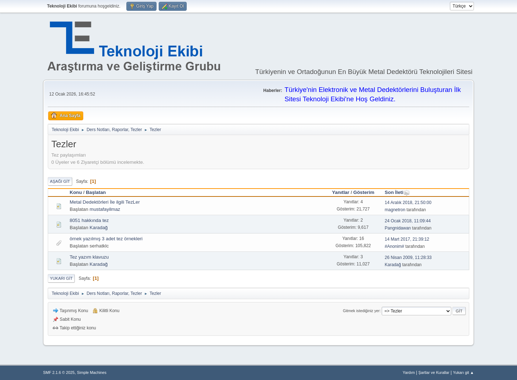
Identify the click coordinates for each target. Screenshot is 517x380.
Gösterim (363, 192)
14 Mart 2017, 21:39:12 (407, 239)
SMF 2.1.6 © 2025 (59, 372)
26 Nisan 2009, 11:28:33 (408, 257)
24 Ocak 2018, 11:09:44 (408, 220)
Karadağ (99, 227)
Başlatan (96, 192)
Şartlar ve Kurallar (433, 372)
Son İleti (397, 192)
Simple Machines (91, 372)
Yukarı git (61, 278)
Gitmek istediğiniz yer (361, 311)
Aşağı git (60, 181)
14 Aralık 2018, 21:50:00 (408, 202)
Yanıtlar (340, 192)
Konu (76, 192)
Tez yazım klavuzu (89, 257)
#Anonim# (394, 246)
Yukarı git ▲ (463, 372)
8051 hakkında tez (89, 220)
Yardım (409, 372)
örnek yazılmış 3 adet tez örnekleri (106, 238)
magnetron (395, 209)
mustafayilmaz (105, 209)
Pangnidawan (398, 228)
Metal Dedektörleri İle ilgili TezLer (105, 202)
